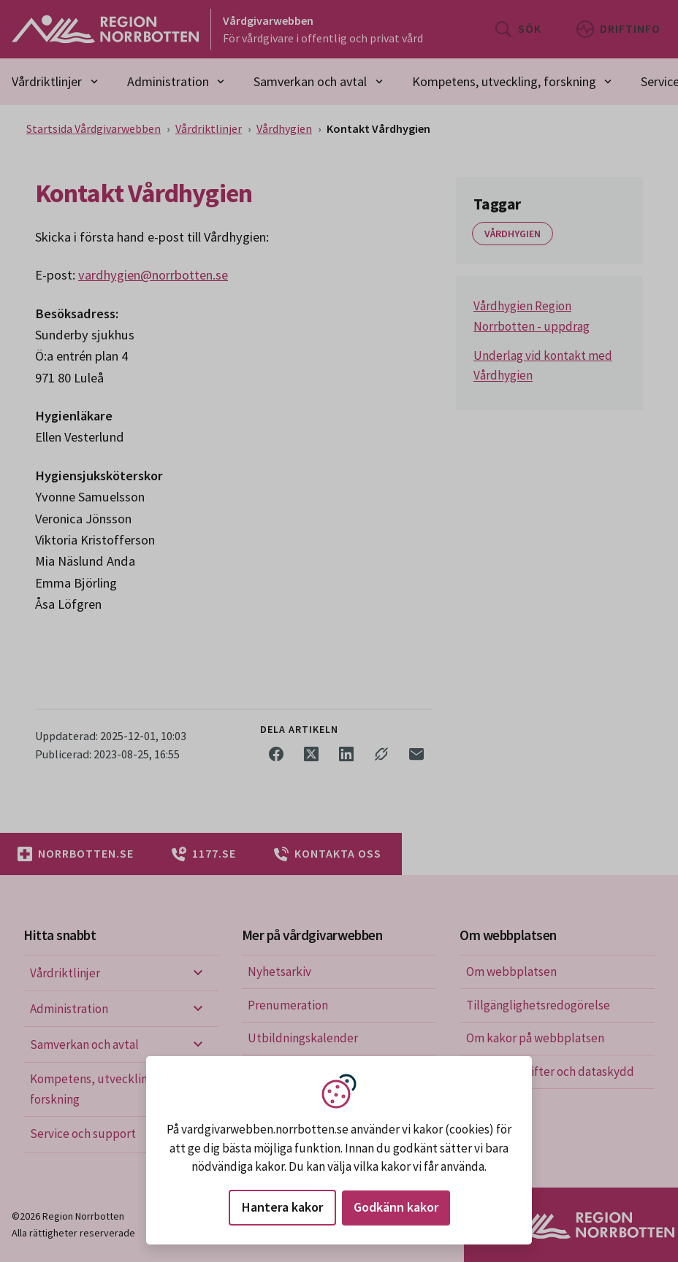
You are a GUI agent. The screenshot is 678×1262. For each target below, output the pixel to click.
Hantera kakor (282, 1206)
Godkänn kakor (396, 1206)
